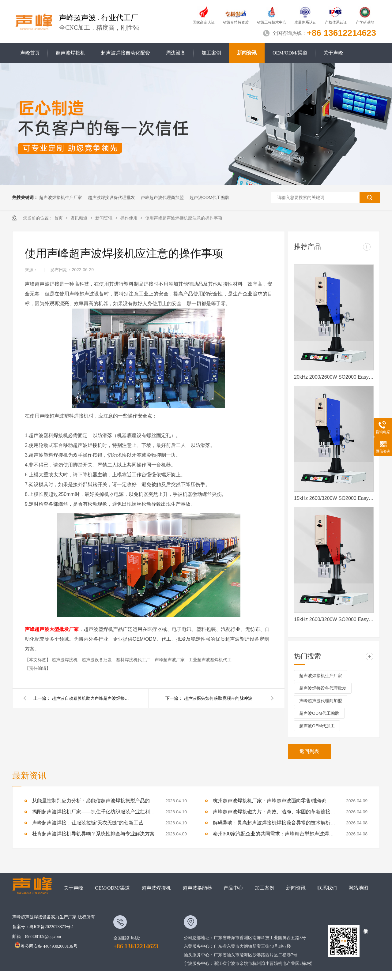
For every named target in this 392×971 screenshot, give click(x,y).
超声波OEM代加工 (317, 725)
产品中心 (233, 887)
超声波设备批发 (97, 659)
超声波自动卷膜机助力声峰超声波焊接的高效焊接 (91, 698)
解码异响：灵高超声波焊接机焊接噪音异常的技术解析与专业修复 (274, 822)
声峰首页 (30, 52)
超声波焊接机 (70, 52)
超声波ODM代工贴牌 (210, 197)
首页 (59, 218)
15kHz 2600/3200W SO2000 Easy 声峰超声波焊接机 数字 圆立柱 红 (334, 619)
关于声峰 (333, 52)
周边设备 (176, 52)
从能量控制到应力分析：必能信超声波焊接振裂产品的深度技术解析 (93, 800)
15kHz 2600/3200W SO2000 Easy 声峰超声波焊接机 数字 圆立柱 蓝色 (334, 498)
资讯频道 (79, 218)
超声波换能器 (197, 887)
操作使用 (129, 218)
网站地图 (358, 887)
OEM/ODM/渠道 (290, 52)
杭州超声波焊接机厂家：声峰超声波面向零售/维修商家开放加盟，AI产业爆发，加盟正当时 (274, 800)
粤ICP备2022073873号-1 (51, 926)
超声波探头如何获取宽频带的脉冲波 (218, 698)
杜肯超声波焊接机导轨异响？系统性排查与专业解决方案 (93, 833)
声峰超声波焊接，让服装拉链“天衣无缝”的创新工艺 (87, 822)
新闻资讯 (247, 52)
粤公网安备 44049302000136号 (45, 946)
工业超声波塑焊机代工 (210, 659)
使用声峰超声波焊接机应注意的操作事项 (183, 218)
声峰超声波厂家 (170, 659)
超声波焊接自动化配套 (125, 52)
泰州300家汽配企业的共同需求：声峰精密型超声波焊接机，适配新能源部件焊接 (274, 833)
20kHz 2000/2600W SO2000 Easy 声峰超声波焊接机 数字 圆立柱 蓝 (334, 377)
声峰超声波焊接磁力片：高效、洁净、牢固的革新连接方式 (274, 811)
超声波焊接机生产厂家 (60, 197)
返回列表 (309, 751)
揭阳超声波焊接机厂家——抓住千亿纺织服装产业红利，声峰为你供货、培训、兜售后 (93, 811)
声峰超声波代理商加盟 (162, 197)
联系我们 (327, 887)
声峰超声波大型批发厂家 (52, 629)
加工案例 (211, 52)
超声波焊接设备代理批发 (111, 197)
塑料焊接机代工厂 (134, 659)
